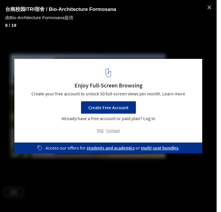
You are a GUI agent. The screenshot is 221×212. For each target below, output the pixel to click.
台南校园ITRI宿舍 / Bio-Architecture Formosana (60, 9)
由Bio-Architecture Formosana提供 (39, 17)
